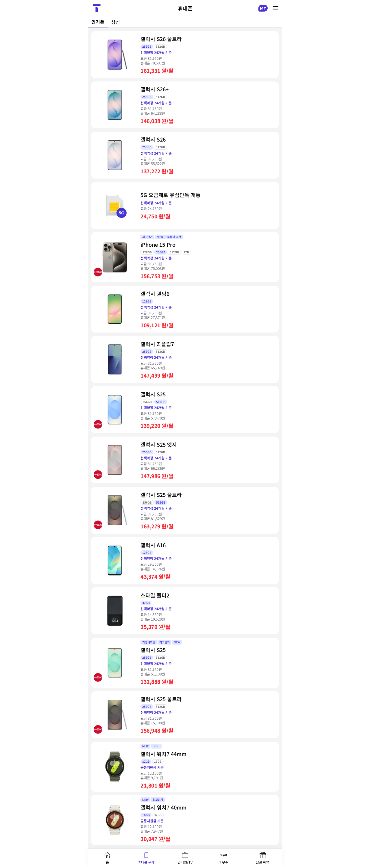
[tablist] (185, 22)
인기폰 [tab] (97, 21)
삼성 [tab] (115, 21)
